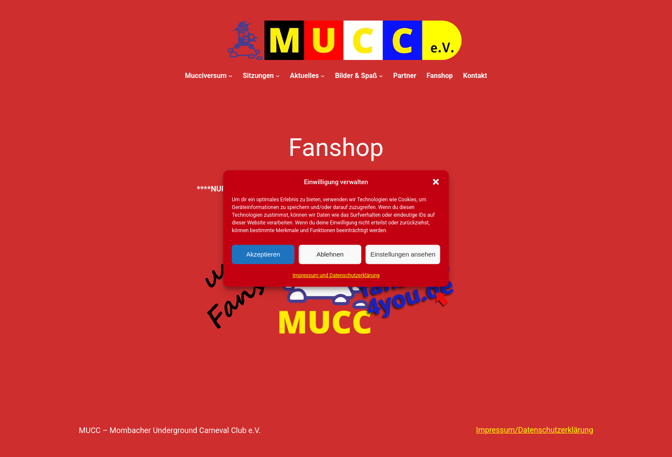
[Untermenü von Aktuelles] (323, 76)
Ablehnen (329, 254)
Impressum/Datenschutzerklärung (534, 429)
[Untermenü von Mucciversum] (230, 76)
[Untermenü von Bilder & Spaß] (381, 76)
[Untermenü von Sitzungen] (278, 76)
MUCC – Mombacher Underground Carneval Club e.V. (170, 430)
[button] (436, 181)
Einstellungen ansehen (402, 254)
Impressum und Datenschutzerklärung (335, 275)
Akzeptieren (263, 254)
